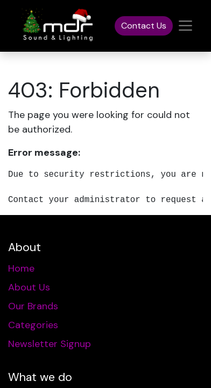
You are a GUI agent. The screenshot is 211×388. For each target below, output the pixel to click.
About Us (29, 287)
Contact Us (143, 25)
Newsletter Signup (49, 343)
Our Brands (33, 306)
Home (21, 268)
